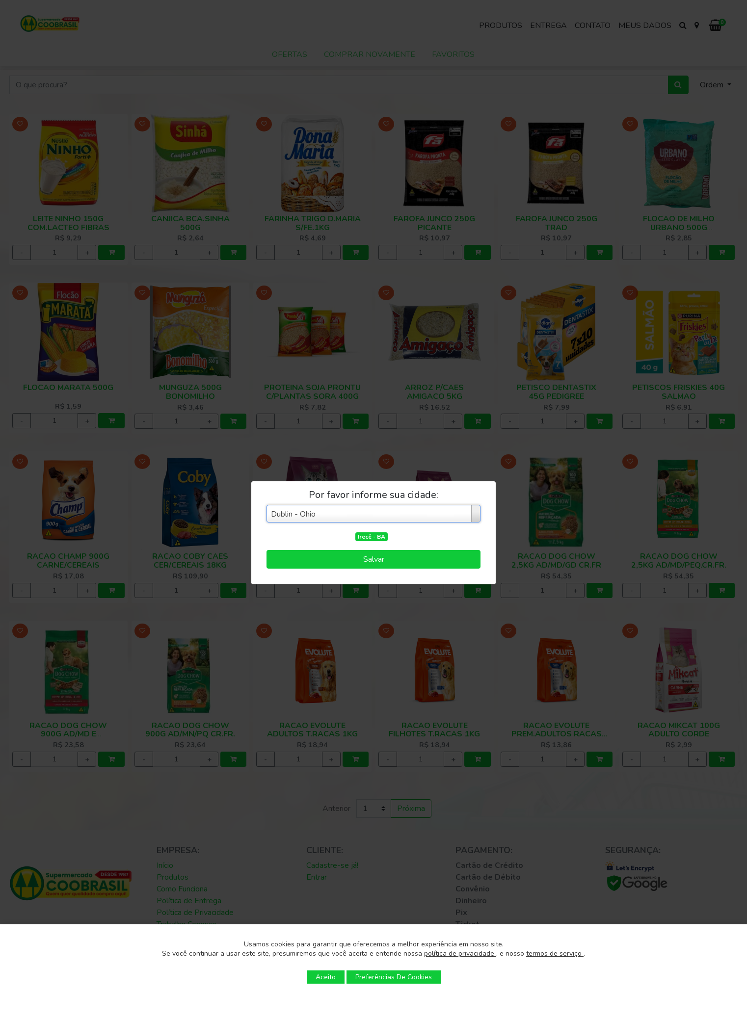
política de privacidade (460, 953)
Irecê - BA (371, 537)
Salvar (373, 559)
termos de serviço (555, 953)
